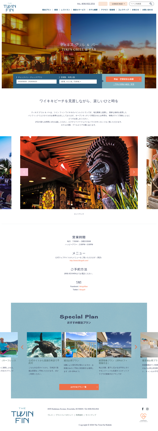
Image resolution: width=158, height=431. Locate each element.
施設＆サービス (79, 10)
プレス (50, 415)
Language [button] (117, 4)
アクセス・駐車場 (108, 10)
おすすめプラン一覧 (78, 387)
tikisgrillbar (83, 286)
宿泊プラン (46, 10)
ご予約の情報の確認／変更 (123, 84)
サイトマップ (91, 415)
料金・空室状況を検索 (124, 79)
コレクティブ (123, 10)
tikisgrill (82, 290)
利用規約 (79, 415)
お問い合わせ (147, 10)
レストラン (65, 10)
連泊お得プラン (71, 360)
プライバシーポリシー (64, 415)
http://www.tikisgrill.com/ (79, 260)
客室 (56, 10)
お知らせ (135, 10)
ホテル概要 (93, 10)
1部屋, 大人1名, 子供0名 (70, 81)
